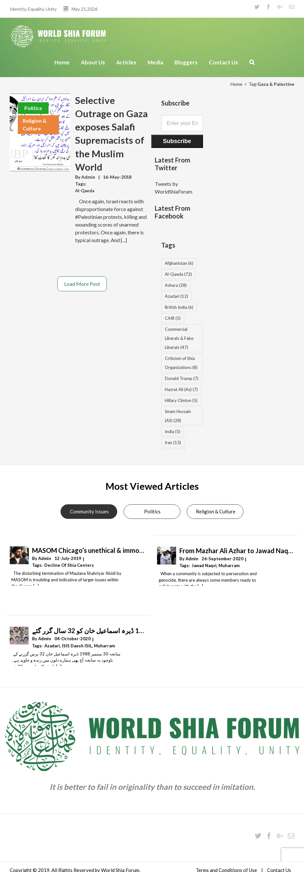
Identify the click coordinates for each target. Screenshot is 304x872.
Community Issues (89, 511)
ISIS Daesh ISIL (77, 645)
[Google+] (280, 836)
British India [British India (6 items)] (179, 307)
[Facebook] (269, 836)
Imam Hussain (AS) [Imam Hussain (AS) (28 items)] (178, 416)
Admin (88, 177)
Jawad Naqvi (204, 565)
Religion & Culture (35, 124)
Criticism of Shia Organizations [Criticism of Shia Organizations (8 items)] (181, 363)
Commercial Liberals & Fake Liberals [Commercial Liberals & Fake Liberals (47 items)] (179, 338)
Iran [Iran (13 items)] (173, 442)
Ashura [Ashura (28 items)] (176, 285)
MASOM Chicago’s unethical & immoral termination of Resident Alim (89, 550)
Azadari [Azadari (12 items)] (176, 296)
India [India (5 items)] (172, 431)
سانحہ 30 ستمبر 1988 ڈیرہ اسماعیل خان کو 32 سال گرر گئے (89, 630)
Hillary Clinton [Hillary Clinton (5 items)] (181, 400)
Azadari (52, 645)
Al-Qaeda (84, 190)
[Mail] (291, 836)
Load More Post (82, 284)
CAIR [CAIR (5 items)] (173, 318)
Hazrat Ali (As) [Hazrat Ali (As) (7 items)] (181, 389)
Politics (33, 108)
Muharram (229, 565)
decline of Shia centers (69, 565)
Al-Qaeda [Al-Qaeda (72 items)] (178, 274)
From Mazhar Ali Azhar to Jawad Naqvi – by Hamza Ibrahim (236, 550)
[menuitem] (63, 65)
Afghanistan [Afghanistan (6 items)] (179, 263)
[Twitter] (258, 836)
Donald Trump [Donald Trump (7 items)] (181, 378)
